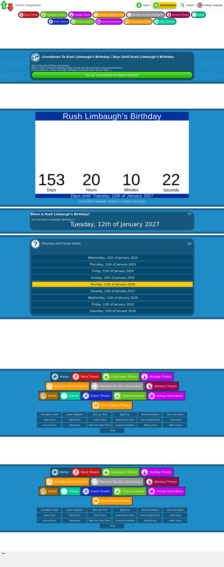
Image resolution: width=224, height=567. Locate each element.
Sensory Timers (180, 14)
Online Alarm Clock (125, 420)
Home (64, 376)
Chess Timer (75, 420)
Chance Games (84, 21)
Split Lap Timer (100, 414)
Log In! (146, 5)
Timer (112, 430)
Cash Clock (175, 420)
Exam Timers (61, 21)
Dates (52, 395)
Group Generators (111, 21)
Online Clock (100, 420)
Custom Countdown (125, 425)
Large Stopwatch (74, 414)
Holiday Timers (82, 14)
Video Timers (175, 425)
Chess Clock (49, 420)
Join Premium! (168, 5)
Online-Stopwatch (28, 5)
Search (190, 5)
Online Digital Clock (150, 420)
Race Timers (31, 14)
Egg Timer (125, 414)
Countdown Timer (49, 414)
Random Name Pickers (111, 14)
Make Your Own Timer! (100, 425)
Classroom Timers (56, 14)
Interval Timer (49, 425)
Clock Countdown (175, 414)
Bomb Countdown (150, 414)
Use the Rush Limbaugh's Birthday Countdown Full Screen (112, 201)
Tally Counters (167, 21)
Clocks (200, 14)
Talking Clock (150, 425)
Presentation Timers (140, 21)
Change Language (213, 5)
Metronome (74, 425)
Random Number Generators (148, 14)
